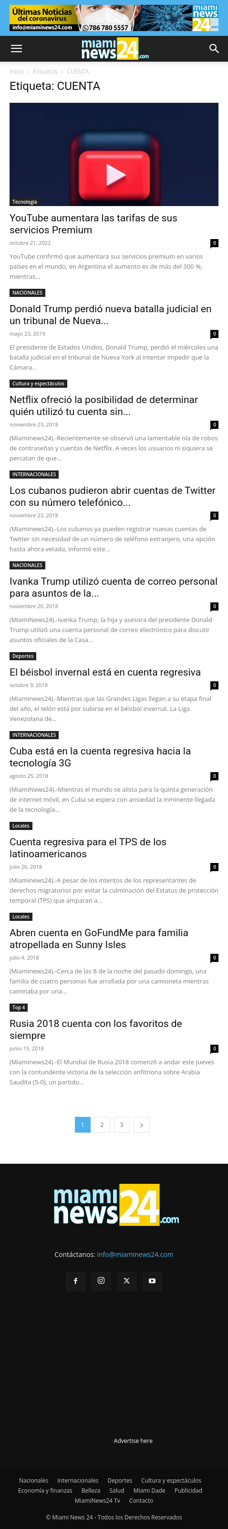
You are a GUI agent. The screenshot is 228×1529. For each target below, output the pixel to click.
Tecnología (24, 201)
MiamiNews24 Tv (97, 1500)
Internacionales (77, 1480)
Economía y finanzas (45, 1490)
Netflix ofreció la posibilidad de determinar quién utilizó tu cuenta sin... (104, 405)
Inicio (17, 71)
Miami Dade (150, 1490)
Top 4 (18, 1007)
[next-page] (142, 1125)
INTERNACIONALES (34, 474)
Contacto (141, 1500)
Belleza (91, 1490)
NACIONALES (27, 292)
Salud (117, 1490)
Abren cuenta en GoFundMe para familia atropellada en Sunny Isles (99, 938)
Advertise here (133, 1441)
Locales (21, 825)
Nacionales (33, 1480)
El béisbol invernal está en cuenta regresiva (105, 672)
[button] (16, 49)
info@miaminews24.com (135, 1254)
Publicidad (188, 1490)
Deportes (22, 656)
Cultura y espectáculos (38, 383)
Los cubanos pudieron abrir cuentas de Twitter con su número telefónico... (113, 496)
